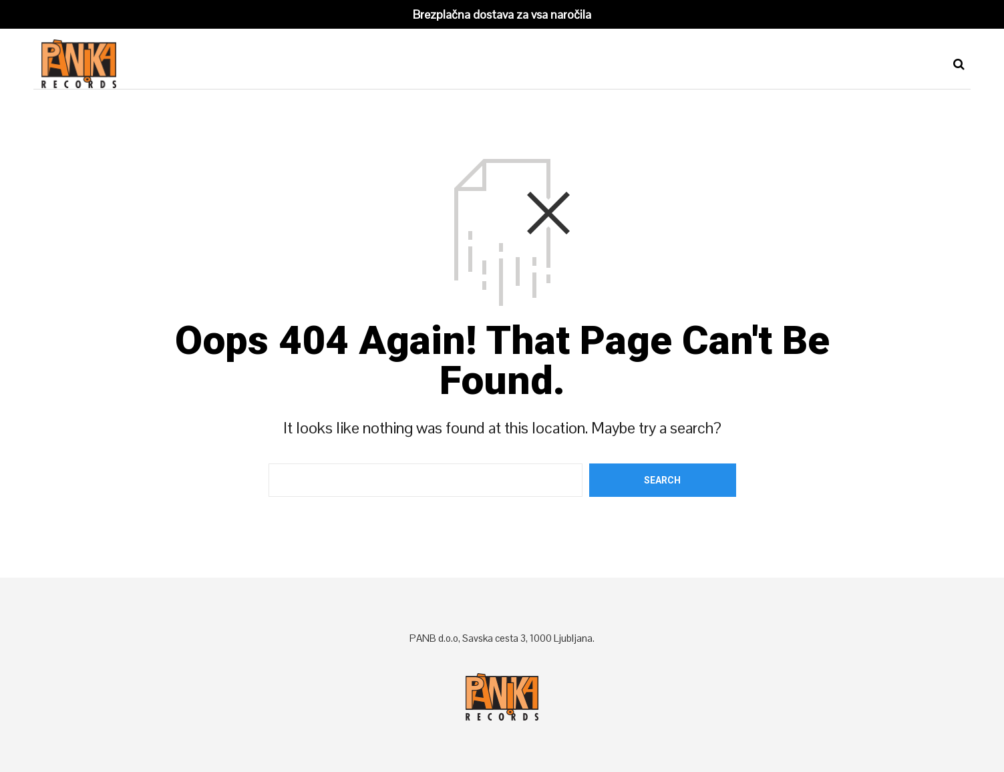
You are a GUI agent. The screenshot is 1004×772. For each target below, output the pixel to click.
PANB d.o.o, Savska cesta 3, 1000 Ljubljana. (502, 638)
